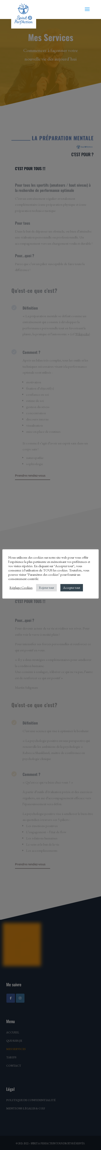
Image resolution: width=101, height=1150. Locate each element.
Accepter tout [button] (71, 588)
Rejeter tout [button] (46, 588)
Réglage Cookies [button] (21, 587)
